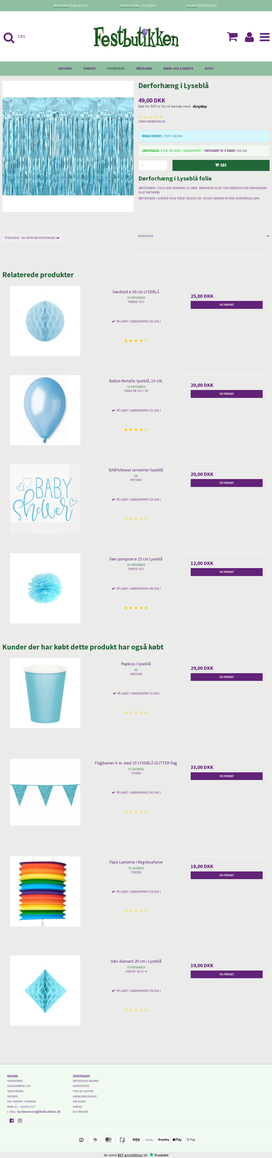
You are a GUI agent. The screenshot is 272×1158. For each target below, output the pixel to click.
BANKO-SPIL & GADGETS (178, 69)
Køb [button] (219, 165)
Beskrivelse (145, 236)
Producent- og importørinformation (32, 238)
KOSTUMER (65, 69)
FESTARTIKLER (115, 69)
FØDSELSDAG (144, 69)
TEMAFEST (89, 69)
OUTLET (209, 69)
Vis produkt (226, 304)
